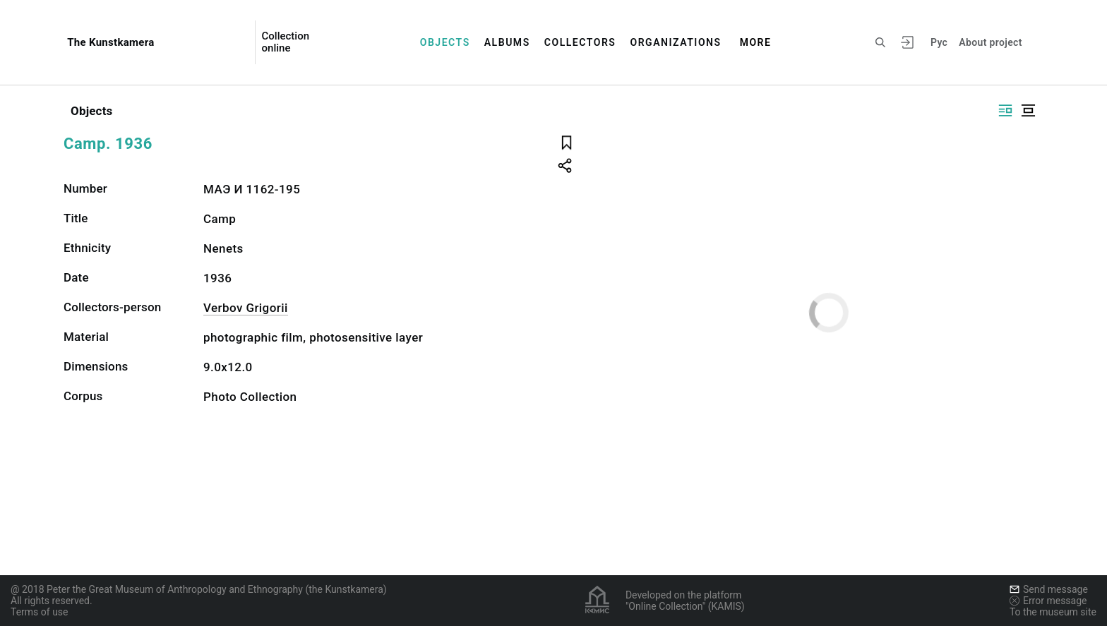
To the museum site (1053, 612)
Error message (1048, 600)
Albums (507, 42)
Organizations (675, 42)
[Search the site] (880, 42)
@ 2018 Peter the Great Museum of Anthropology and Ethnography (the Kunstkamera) (199, 589)
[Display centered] (1028, 110)
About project (990, 42)
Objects (445, 42)
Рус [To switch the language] (939, 42)
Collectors (580, 42)
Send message (1049, 589)
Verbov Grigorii (245, 308)
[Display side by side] (1005, 110)
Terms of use (39, 612)
